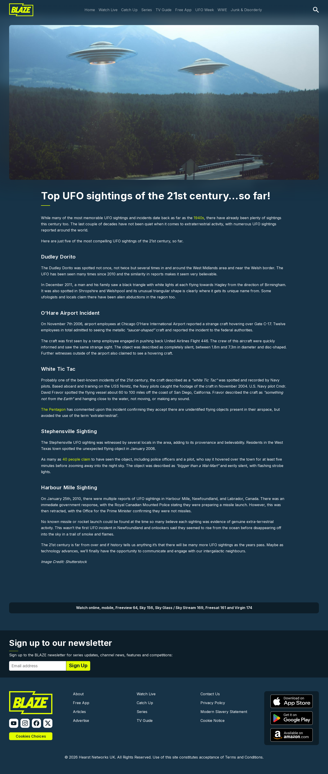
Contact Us (210, 694)
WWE (222, 10)
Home (90, 10)
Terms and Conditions (244, 757)
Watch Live (108, 10)
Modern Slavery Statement (223, 711)
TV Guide (164, 10)
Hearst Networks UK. (97, 757)
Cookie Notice (212, 720)
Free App (183, 10)
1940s (199, 218)
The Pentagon (53, 409)
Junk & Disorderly (246, 10)
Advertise (81, 720)
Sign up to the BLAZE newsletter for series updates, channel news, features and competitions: (90, 655)
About (78, 694)
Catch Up (129, 10)
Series (146, 10)
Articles (79, 711)
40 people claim (76, 459)
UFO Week (204, 10)
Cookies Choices (31, 736)
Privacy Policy (212, 702)
